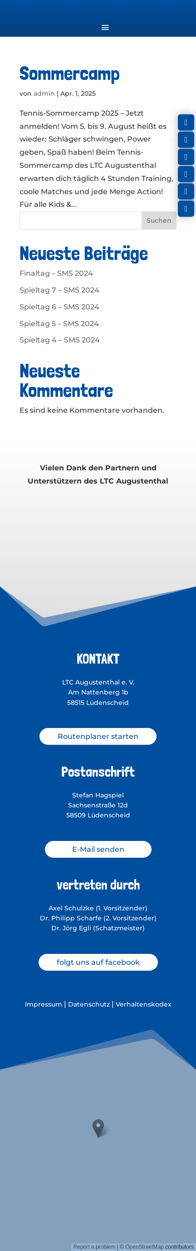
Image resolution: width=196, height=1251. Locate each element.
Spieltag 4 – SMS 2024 (60, 340)
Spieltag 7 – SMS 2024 (59, 290)
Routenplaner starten (98, 736)
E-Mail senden (98, 849)
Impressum (43, 1004)
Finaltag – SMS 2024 (56, 273)
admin (44, 93)
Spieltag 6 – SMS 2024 (59, 307)
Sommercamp (70, 72)
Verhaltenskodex (144, 1004)
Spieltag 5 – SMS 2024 (59, 323)
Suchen (159, 220)
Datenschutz (89, 1004)
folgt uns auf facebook (98, 962)
